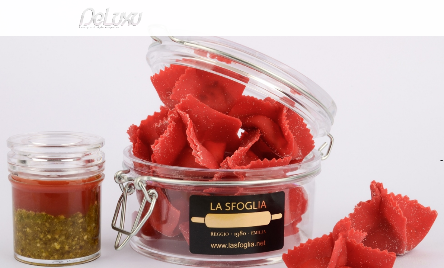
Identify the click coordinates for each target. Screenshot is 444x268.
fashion (253, 42)
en (390, 9)
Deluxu (52, 61)
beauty (221, 42)
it (365, 9)
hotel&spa (317, 42)
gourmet (386, 42)
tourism (354, 42)
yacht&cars (283, 42)
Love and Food (110, 61)
